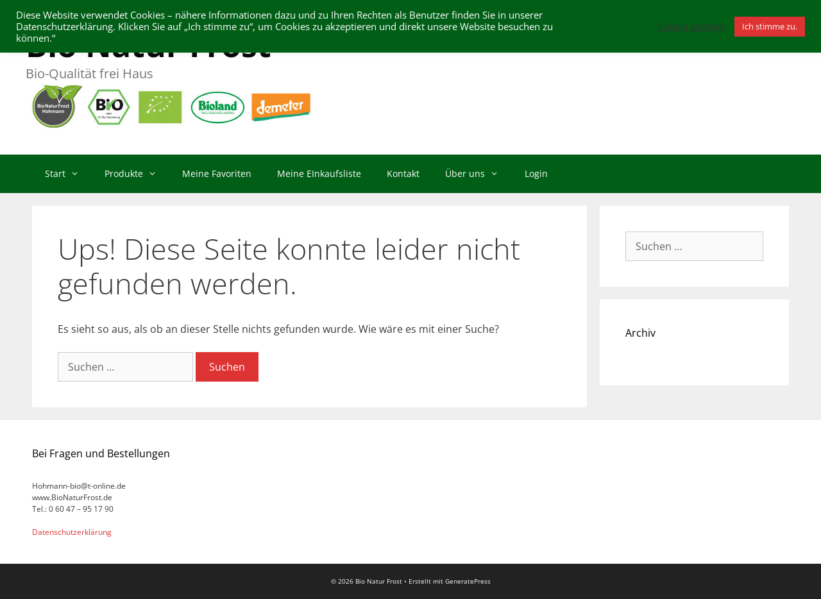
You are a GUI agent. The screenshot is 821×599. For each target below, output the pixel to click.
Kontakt (403, 173)
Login (536, 173)
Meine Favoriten (216, 173)
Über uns (478, 174)
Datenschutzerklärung (72, 532)
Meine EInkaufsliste (319, 173)
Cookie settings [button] (691, 26)
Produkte (137, 174)
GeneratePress (468, 581)
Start (68, 174)
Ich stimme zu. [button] (769, 26)
